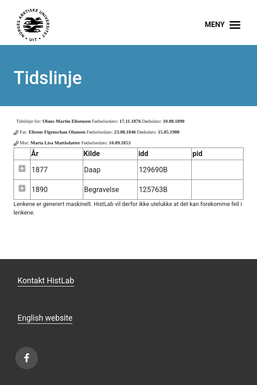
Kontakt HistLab (46, 280)
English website (45, 317)
